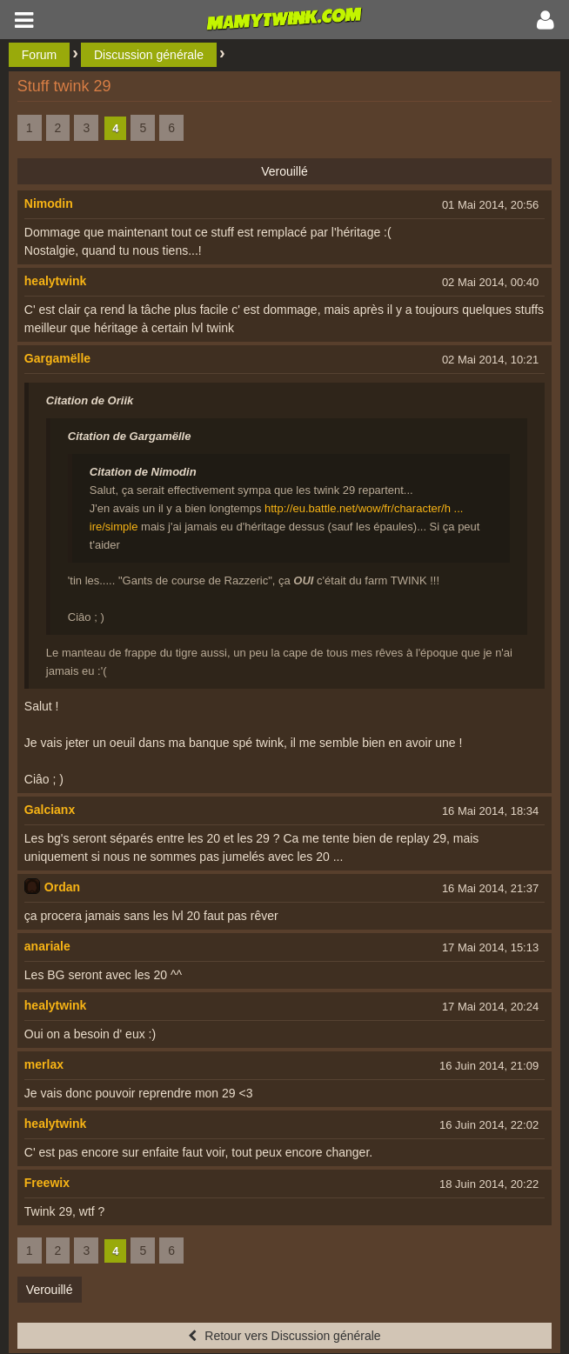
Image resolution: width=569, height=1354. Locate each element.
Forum (39, 55)
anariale (47, 946)
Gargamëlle (57, 358)
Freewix (47, 1183)
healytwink (55, 281)
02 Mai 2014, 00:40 (490, 282)
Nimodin (48, 203)
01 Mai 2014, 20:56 (490, 204)
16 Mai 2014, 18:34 (490, 810)
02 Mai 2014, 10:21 (490, 359)
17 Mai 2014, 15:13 (490, 947)
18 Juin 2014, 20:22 (489, 1184)
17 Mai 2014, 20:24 (490, 1006)
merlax (44, 1064)
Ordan (62, 887)
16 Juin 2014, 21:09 (489, 1065)
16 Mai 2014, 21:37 (490, 888)
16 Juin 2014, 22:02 (489, 1124)
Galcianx (49, 810)
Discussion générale (149, 55)
